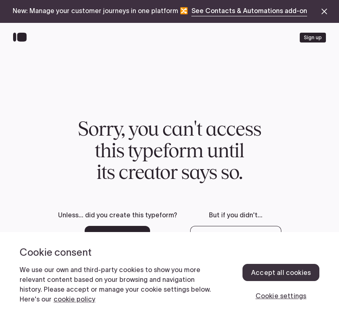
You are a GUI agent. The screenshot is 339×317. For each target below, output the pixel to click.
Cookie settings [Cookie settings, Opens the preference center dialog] (281, 295)
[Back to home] (22, 37)
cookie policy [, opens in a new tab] (74, 299)
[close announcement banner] (324, 11)
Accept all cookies (281, 272)
